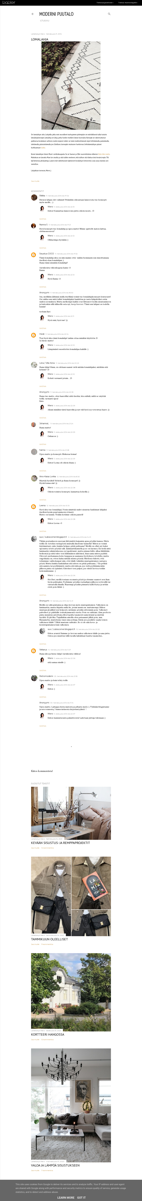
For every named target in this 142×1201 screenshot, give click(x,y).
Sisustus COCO (46, 253)
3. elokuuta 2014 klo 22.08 (64, 488)
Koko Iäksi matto (104, 154)
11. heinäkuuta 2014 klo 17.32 (66, 254)
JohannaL (44, 423)
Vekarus (43, 649)
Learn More (65, 1197)
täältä (43, 147)
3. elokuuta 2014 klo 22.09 (64, 406)
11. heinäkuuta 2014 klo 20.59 (61, 392)
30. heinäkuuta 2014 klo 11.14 (61, 703)
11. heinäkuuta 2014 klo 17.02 (57, 196)
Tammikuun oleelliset (49, 939)
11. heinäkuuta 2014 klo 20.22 (67, 363)
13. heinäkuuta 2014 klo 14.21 (61, 601)
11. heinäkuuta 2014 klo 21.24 (61, 424)
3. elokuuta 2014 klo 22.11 (64, 316)
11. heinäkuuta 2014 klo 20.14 (57, 334)
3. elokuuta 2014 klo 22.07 (64, 685)
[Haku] (109, 13)
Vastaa (42, 219)
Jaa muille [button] (35, 181)
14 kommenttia (47, 848)
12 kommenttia (47, 1039)
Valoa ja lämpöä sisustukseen (55, 1165)
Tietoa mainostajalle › (128, 3)
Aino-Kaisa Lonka (47, 476)
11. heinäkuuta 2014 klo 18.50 (61, 293)
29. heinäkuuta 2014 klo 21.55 (65, 676)
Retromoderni (46, 676)
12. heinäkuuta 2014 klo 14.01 (79, 537)
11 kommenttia (47, 944)
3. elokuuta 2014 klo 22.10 (64, 345)
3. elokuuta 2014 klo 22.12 (64, 236)
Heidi (41, 334)
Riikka (42, 195)
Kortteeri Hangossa (47, 1034)
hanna (42, 450)
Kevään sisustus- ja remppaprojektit (60, 843)
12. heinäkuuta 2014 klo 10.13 (58, 506)
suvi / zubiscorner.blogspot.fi (53, 537)
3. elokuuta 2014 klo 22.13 (64, 207)
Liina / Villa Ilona (47, 363)
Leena (42, 505)
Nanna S (43, 224)
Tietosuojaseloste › (105, 3)
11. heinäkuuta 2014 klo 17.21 (60, 225)
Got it (81, 1197)
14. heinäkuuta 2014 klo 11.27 (59, 650)
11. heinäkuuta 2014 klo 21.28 (57, 450)
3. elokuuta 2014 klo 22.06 (64, 575)
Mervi (50, 206)
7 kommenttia (47, 1170)
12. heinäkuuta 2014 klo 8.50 (68, 477)
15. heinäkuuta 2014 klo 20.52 (88, 629)
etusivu (44, 20)
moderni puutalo (56, 14)
